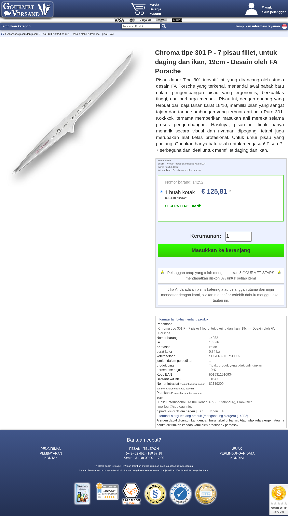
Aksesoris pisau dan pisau (22, 33)
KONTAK (50, 458)
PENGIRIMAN (51, 448)
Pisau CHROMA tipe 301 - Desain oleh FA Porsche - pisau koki (77, 33)
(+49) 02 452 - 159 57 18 (144, 453)
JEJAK (237, 448)
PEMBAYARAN (51, 453)
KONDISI (237, 458)
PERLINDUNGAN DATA (237, 453)
